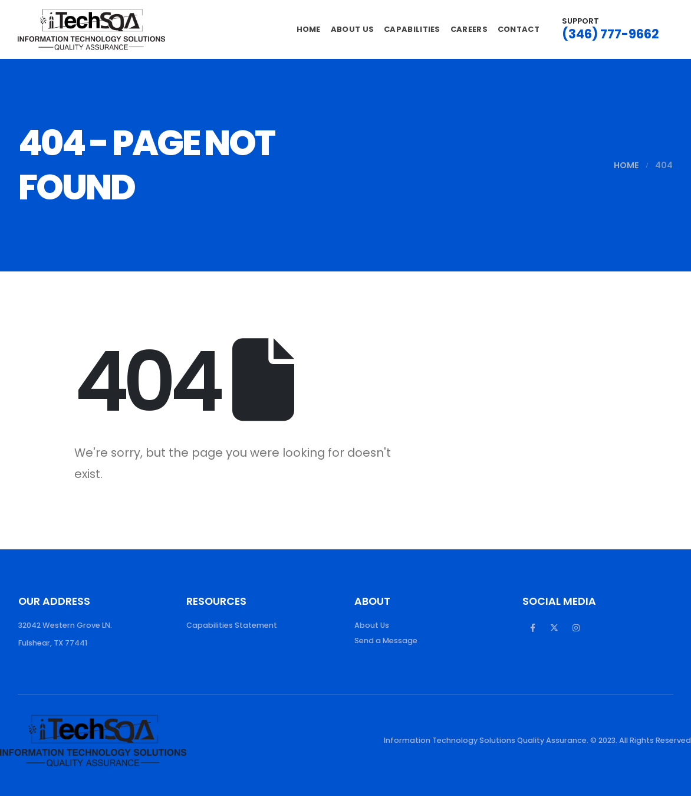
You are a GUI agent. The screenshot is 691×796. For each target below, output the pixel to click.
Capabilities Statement (231, 625)
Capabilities (412, 29)
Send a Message (385, 641)
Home (309, 29)
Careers (469, 29)
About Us (352, 29)
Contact (518, 29)
